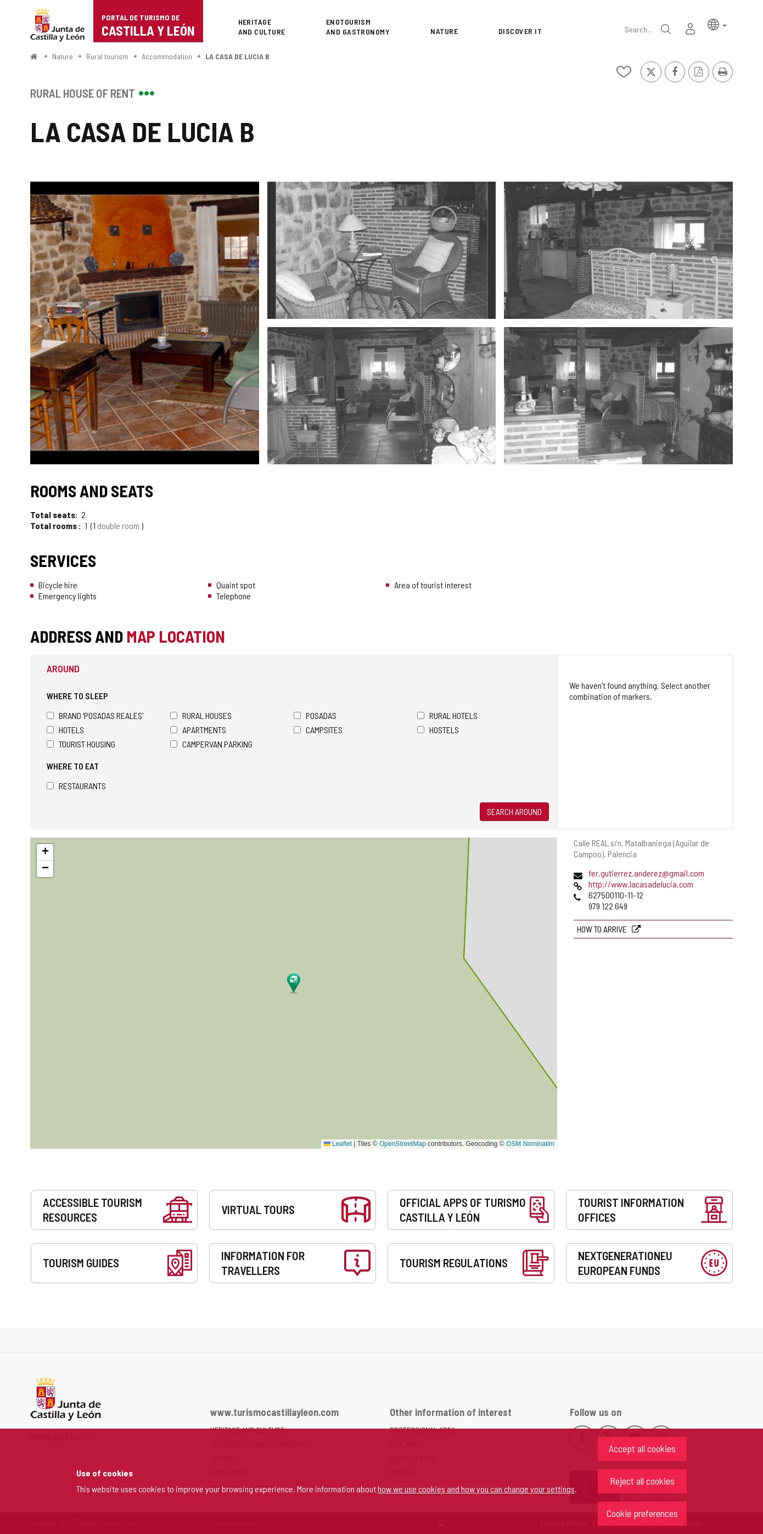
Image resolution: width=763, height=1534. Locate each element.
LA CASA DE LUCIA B (237, 56)
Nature (62, 56)
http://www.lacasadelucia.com (640, 884)
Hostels (438, 729)
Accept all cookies (642, 1448)
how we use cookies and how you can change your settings (476, 1489)
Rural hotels (447, 715)
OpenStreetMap (402, 1144)
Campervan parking (211, 744)
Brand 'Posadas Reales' (95, 715)
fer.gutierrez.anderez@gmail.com (646, 873)
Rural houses (201, 715)
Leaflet (338, 1144)
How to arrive (603, 929)
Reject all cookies (642, 1481)
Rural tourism (107, 56)
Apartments (198, 729)
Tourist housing (81, 744)
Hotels (65, 729)
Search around (514, 811)
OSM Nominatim (530, 1144)
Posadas (315, 715)
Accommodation (167, 56)
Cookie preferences (642, 1513)
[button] (717, 24)
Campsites (318, 729)
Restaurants (76, 785)
